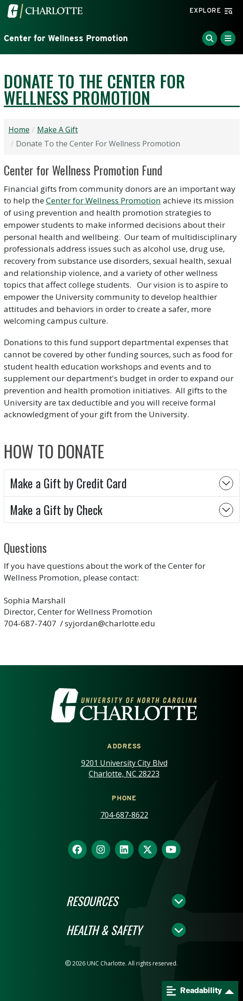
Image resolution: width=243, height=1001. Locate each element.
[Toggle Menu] (227, 38)
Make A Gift (57, 129)
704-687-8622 (124, 815)
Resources (92, 901)
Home (19, 129)
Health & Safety (104, 930)
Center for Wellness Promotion (66, 38)
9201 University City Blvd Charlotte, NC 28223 (124, 768)
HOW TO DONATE (54, 451)
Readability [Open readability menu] (194, 991)
